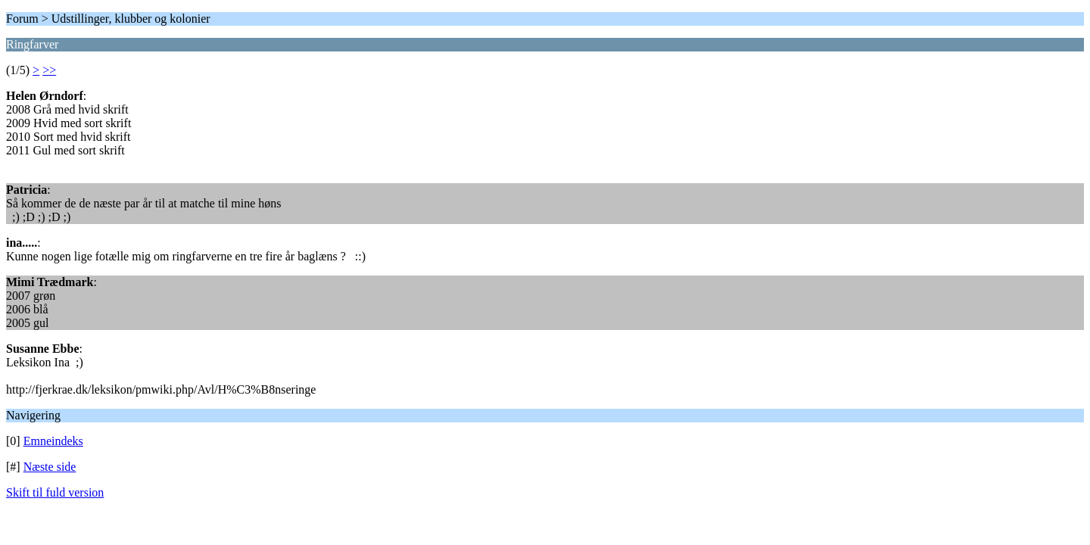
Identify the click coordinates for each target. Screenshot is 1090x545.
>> (49, 70)
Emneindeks (53, 440)
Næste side (49, 466)
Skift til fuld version (55, 492)
